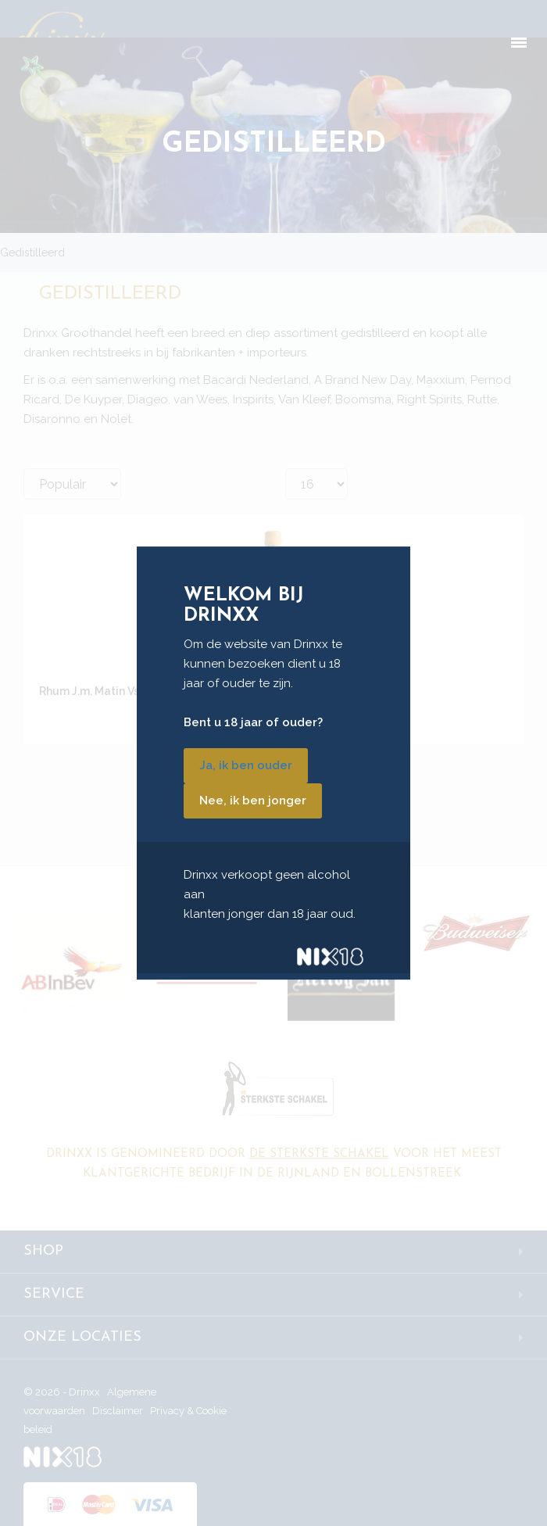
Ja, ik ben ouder (245, 765)
